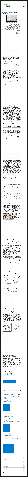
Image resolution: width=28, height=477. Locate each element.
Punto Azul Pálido (7, 433)
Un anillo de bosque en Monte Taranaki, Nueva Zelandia (12, 438)
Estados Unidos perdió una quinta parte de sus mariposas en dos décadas (12, 396)
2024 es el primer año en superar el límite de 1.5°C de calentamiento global (11, 421)
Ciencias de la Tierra (6, 12)
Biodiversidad (5, 457)
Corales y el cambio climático (8, 401)
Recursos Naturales (5, 466)
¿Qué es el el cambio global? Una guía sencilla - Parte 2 (11, 418)
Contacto (4, 470)
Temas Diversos (5, 468)
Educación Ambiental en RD (10, 8)
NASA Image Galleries (10, 374)
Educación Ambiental (6, 464)
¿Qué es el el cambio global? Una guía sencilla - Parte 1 (11, 419)
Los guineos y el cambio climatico (8, 416)
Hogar (2, 12)
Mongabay (18, 375)
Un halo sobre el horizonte (7, 435)
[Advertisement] (9, 382)
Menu (24, 6)
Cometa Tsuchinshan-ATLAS (8, 440)
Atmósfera (11, 12)
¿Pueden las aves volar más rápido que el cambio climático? (12, 394)
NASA (13, 375)
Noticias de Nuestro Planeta (9, 413)
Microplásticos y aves (7, 398)
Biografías (4, 459)
